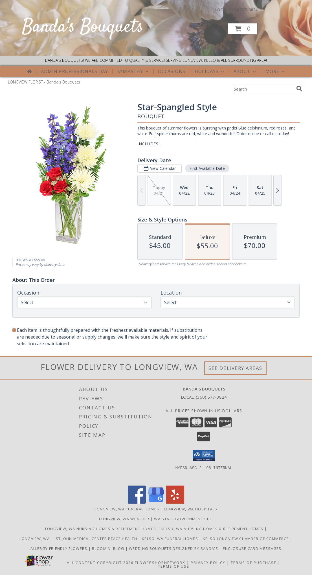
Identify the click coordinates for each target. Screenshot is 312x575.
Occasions (171, 71)
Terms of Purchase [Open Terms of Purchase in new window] (253, 562)
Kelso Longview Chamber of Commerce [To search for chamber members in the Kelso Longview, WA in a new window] (246, 538)
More (275, 71)
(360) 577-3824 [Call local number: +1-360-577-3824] (244, 9)
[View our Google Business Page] (156, 502)
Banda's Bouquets (82, 27)
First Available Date (207, 168)
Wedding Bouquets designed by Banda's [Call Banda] (174, 548)
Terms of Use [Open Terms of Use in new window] (173, 566)
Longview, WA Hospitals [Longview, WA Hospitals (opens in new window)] (190, 509)
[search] (299, 88)
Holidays (210, 71)
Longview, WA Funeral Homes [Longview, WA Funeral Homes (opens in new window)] (127, 509)
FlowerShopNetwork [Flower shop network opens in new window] (160, 562)
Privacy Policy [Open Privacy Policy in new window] (208, 562)
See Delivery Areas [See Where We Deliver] (235, 368)
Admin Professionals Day (74, 71)
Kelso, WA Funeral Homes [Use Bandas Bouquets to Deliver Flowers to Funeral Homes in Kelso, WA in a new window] (170, 538)
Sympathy (133, 71)
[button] (243, 28)
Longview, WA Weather (124, 518)
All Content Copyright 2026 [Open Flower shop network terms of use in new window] (100, 562)
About (245, 71)
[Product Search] (263, 89)
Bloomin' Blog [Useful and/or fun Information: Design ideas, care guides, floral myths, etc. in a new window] (108, 548)
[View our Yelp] (175, 502)
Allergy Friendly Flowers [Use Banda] (59, 548)
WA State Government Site (183, 518)
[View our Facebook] (137, 502)
